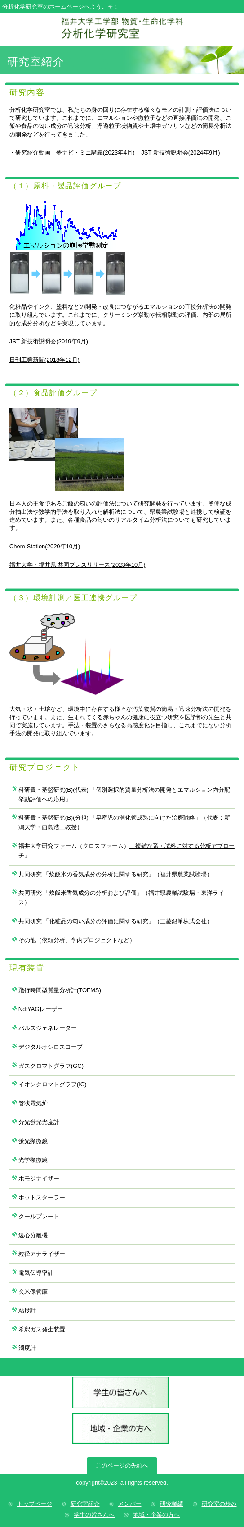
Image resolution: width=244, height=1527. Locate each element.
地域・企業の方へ (120, 1430)
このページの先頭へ (122, 1465)
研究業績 (171, 1503)
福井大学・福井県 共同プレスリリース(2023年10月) (77, 564)
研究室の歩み (219, 1503)
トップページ (34, 1503)
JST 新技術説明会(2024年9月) (180, 152)
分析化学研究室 (121, 28)
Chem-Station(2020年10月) (44, 546)
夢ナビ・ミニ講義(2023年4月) (96, 152)
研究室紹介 (85, 1503)
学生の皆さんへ (120, 1394)
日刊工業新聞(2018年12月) (44, 359)
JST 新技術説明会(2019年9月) (48, 341)
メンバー (130, 1503)
